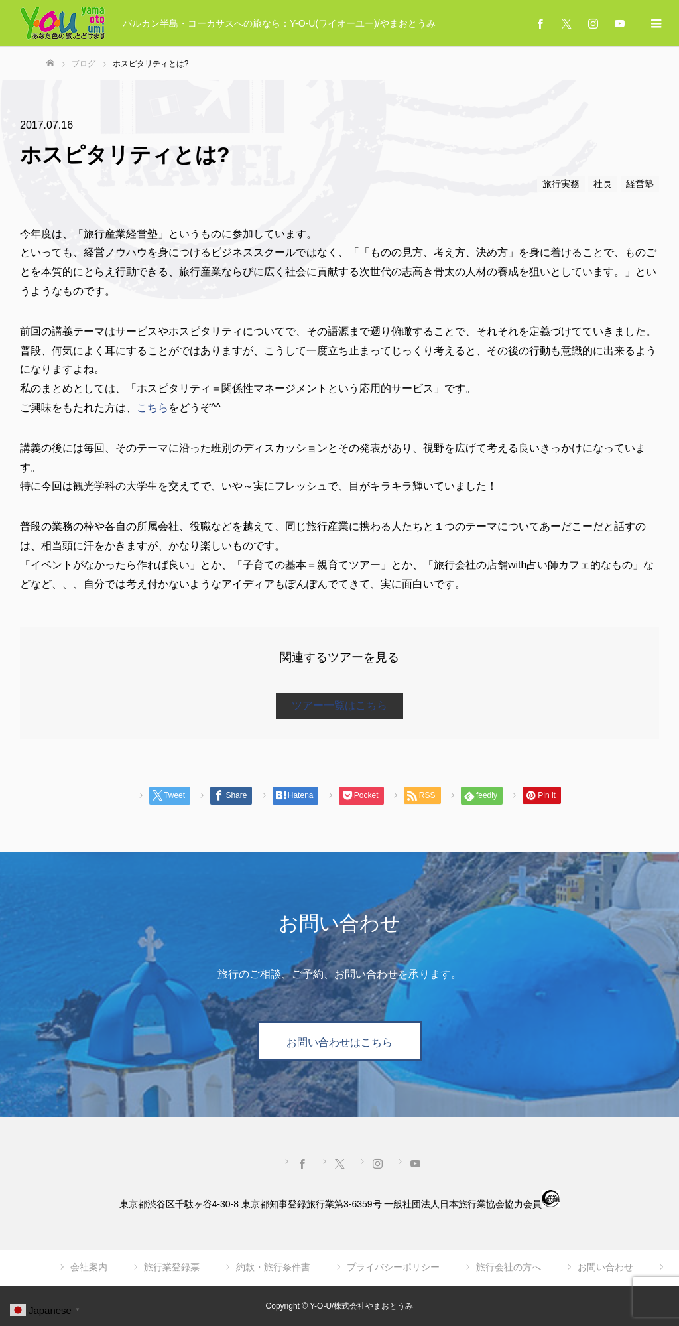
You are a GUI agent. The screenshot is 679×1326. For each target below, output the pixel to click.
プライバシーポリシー (393, 1267)
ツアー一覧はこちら (339, 705)
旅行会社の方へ (508, 1267)
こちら (152, 407)
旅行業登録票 (172, 1267)
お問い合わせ (605, 1267)
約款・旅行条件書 (273, 1267)
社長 (602, 183)
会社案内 (88, 1267)
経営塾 (640, 183)
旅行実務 (561, 183)
